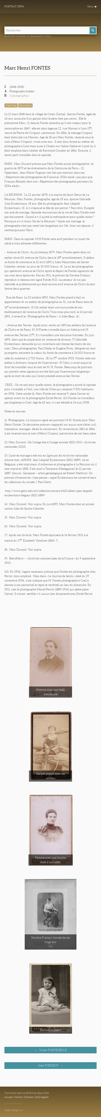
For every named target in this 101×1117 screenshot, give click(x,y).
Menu (92, 6)
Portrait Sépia (14, 6)
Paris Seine (25, 105)
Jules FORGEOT (48, 1065)
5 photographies (19, 95)
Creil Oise (11, 105)
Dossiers (29, 1097)
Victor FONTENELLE (53, 1050)
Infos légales (42, 1097)
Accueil (8, 1097)
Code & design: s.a (13, 1110)
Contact (18, 1097)
